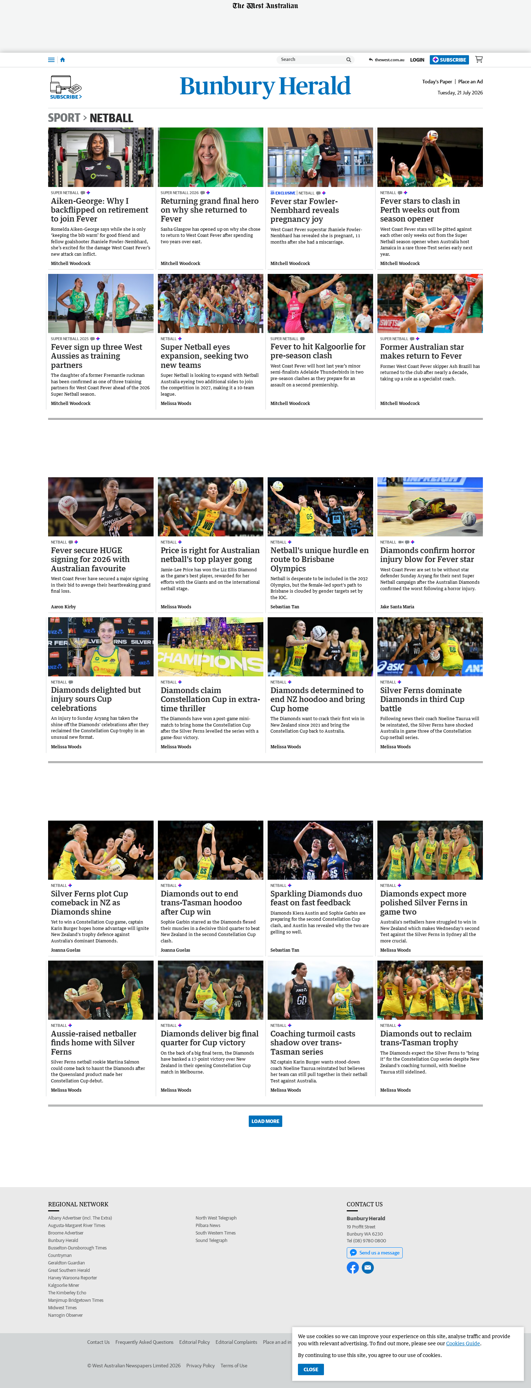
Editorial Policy (194, 1342)
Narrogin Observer (65, 1315)
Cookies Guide (463, 1343)
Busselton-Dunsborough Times (77, 1248)
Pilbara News (208, 1225)
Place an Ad (470, 81)
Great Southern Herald (69, 1270)
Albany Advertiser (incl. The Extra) (80, 1218)
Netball (111, 118)
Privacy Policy (200, 1365)
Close (311, 1369)
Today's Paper (437, 81)
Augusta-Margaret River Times (76, 1225)
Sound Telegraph (211, 1240)
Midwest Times (62, 1307)
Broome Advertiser (65, 1233)
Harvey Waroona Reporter (72, 1277)
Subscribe (449, 60)
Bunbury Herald (63, 1240)
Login (417, 60)
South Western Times (216, 1233)
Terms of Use (234, 1365)
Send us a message (374, 1252)
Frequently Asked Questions (144, 1342)
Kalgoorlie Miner (63, 1285)
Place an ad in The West (287, 1342)
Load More (265, 1121)
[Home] (62, 60)
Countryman (60, 1255)
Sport (64, 118)
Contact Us (98, 1342)
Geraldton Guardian (66, 1262)
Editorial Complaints (236, 1342)
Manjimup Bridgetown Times (75, 1300)
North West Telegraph (216, 1218)
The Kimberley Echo (67, 1292)
